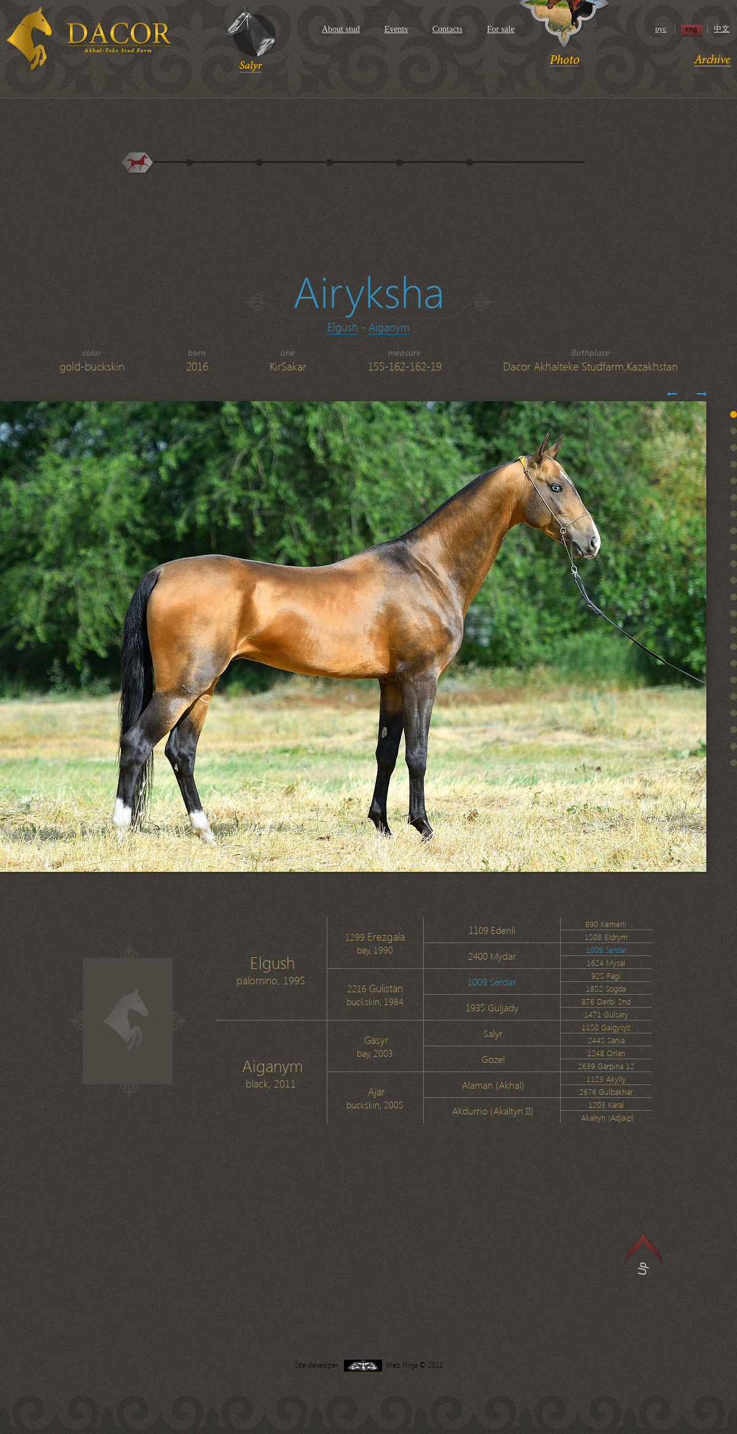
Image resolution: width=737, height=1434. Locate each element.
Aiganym (389, 326)
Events (396, 29)
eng (691, 29)
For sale (501, 29)
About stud (341, 29)
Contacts (447, 29)
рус (661, 29)
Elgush (342, 326)
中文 (722, 29)
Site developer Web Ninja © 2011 (369, 1364)
